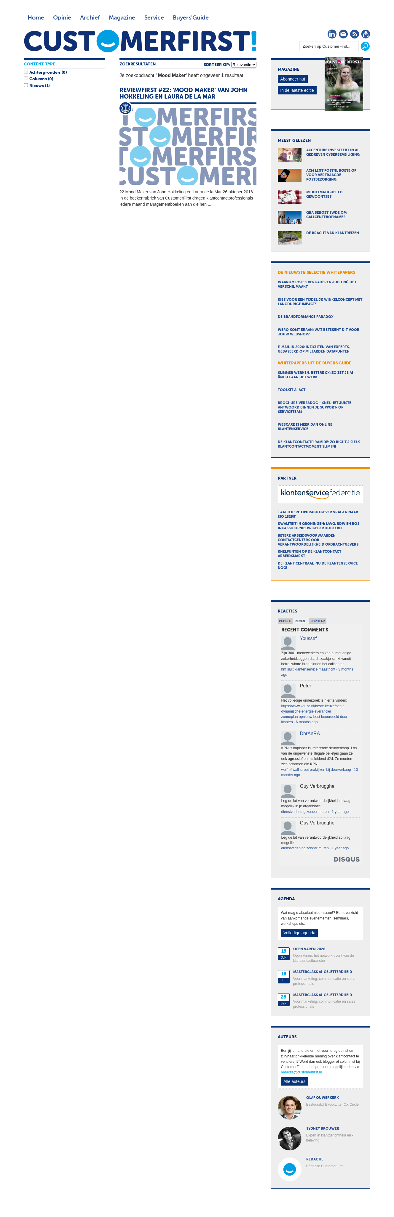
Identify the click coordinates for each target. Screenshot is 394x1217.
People (285, 621)
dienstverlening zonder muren (305, 812)
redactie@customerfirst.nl (301, 1072)
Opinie (62, 18)
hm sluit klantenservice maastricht (308, 669)
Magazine (122, 18)
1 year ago (340, 812)
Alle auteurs (294, 1081)
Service (154, 18)
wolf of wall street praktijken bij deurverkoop (316, 770)
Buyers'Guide (191, 18)
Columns (38, 79)
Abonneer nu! (292, 79)
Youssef (308, 638)
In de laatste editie (297, 90)
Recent (301, 621)
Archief (90, 18)
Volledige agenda (299, 932)
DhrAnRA (310, 733)
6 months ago (307, 722)
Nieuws (36, 86)
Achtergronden (44, 72)
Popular (317, 621)
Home (36, 18)
